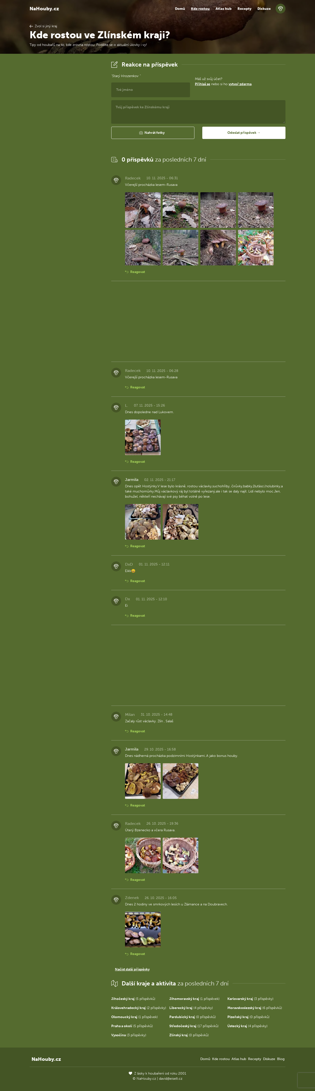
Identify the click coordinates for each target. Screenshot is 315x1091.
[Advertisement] (66, 133)
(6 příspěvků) (254, 1008)
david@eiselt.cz (170, 1079)
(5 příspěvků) (133, 999)
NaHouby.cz (44, 9)
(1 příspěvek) (194, 999)
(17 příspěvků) (194, 1026)
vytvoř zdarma (240, 84)
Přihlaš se (202, 84)
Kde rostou (200, 9)
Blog (280, 1059)
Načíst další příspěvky (132, 969)
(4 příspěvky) (191, 1008)
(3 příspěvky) (250, 999)
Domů (180, 9)
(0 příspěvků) (192, 1017)
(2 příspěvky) (138, 1008)
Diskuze (264, 9)
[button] (152, 133)
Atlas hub (224, 9)
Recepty (244, 9)
